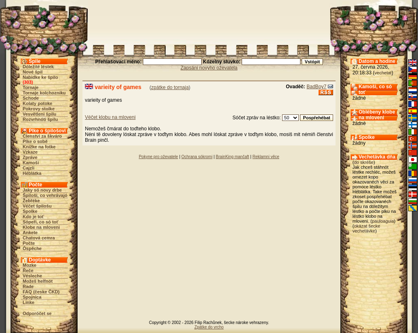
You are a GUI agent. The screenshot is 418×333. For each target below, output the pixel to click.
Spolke (30, 211)
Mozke (30, 265)
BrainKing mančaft (232, 156)
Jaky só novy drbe (42, 190)
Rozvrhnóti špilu (40, 119)
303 (27, 82)
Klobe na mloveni (41, 227)
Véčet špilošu (37, 205)
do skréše (364, 162)
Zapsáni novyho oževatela (208, 68)
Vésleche (32, 275)
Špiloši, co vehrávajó (45, 195)
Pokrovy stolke (39, 108)
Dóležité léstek (38, 66)
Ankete (30, 232)
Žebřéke (31, 200)
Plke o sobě (35, 141)
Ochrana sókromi (196, 156)
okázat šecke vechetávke (366, 228)
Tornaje (31, 87)
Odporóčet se (37, 313)
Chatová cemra (39, 237)
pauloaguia (383, 221)
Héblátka (32, 173)
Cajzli (29, 167)
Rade (28, 286)
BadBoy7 (317, 86)
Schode (31, 98)
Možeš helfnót (38, 281)
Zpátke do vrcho (209, 327)
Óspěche (32, 248)
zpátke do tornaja (170, 87)
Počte (29, 243)
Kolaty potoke (38, 103)
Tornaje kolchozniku (44, 92)
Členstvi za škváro (42, 136)
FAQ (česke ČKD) (41, 291)
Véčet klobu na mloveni (110, 117)
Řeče (28, 270)
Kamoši (31, 162)
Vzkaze (30, 152)
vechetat (383, 72)
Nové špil (33, 71)
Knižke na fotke (39, 146)
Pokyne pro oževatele (158, 156)
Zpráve (30, 157)
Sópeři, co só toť (41, 221)
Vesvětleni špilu (40, 114)
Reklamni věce (265, 156)
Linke (29, 302)
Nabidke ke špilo (40, 77)
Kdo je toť (33, 216)
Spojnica (32, 297)
